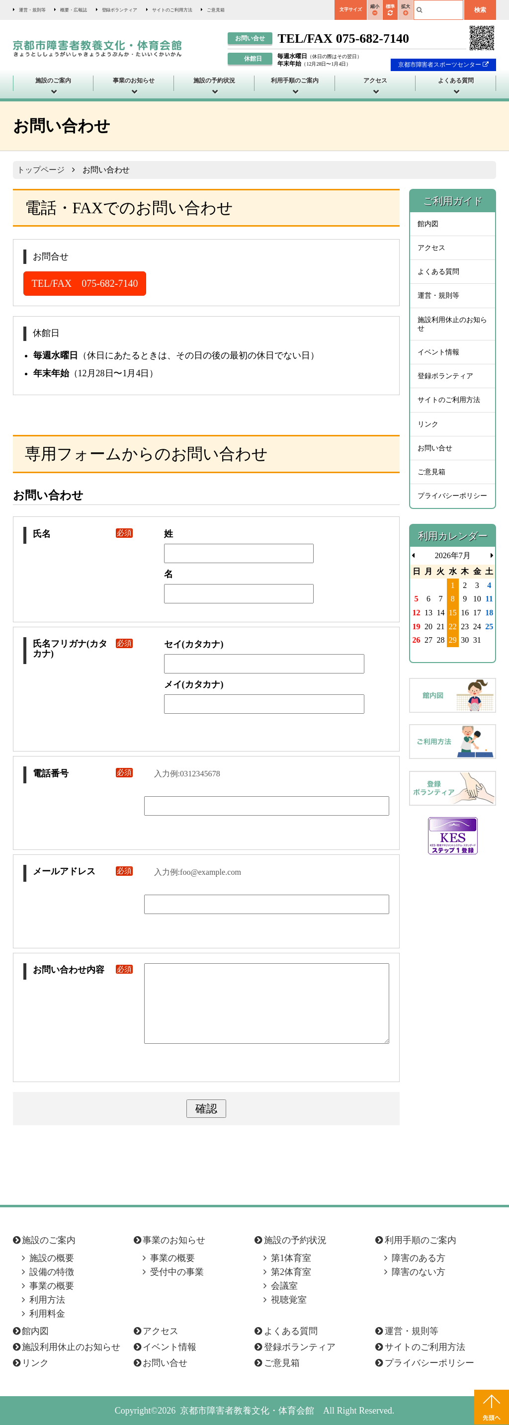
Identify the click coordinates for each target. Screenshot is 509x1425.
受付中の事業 (177, 1272)
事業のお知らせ (134, 80)
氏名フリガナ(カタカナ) (83, 649)
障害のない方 (418, 1272)
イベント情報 (438, 352)
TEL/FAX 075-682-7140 (85, 283)
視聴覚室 (289, 1300)
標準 (390, 9)
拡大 (405, 9)
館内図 (428, 224)
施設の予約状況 (214, 80)
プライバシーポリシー (452, 496)
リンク (428, 424)
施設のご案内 (53, 80)
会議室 (284, 1286)
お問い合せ (435, 448)
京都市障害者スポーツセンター (443, 64)
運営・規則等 (32, 9)
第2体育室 (291, 1272)
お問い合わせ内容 (83, 970)
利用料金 (47, 1314)
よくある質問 (456, 80)
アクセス (375, 80)
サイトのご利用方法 (172, 9)
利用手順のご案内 (295, 80)
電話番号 (83, 773)
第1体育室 (291, 1258)
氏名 (83, 534)
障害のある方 (418, 1258)
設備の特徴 (51, 1272)
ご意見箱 (216, 9)
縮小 (374, 9)
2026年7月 (453, 555)
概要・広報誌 (73, 9)
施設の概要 (51, 1258)
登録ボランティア (120, 9)
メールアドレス (83, 871)
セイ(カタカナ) (194, 644)
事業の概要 (51, 1286)
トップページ (41, 170)
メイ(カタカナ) (194, 684)
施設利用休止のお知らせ (452, 324)
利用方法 (47, 1300)
